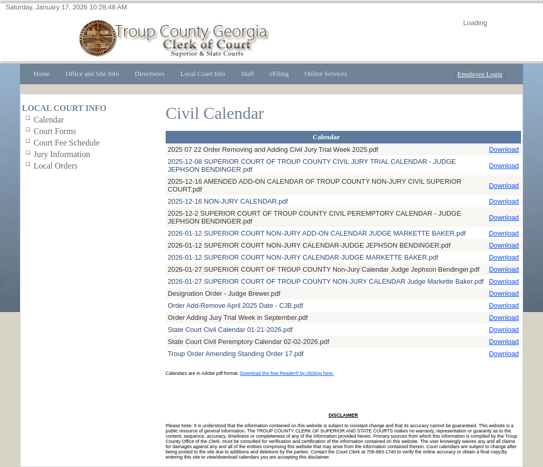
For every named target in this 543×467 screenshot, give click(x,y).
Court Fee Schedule (67, 142)
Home (42, 73)
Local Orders (56, 165)
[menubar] (190, 74)
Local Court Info (202, 73)
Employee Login (480, 74)
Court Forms (55, 131)
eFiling (279, 73)
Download (504, 149)
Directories (150, 73)
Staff (247, 73)
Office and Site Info (92, 73)
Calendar (49, 119)
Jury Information (62, 154)
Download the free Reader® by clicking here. (287, 373)
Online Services (326, 73)
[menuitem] (42, 74)
